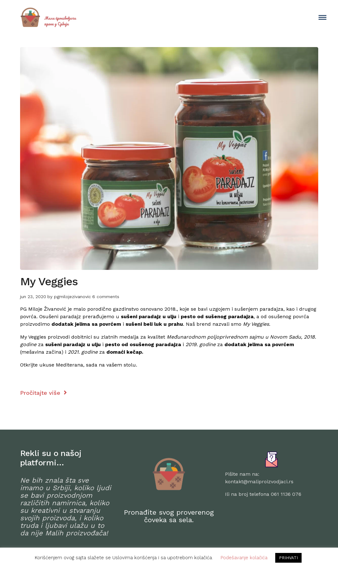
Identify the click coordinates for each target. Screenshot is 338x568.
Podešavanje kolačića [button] (244, 557)
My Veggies (49, 281)
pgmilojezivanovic (72, 296)
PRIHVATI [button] (288, 557)
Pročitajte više (43, 392)
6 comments (105, 296)
